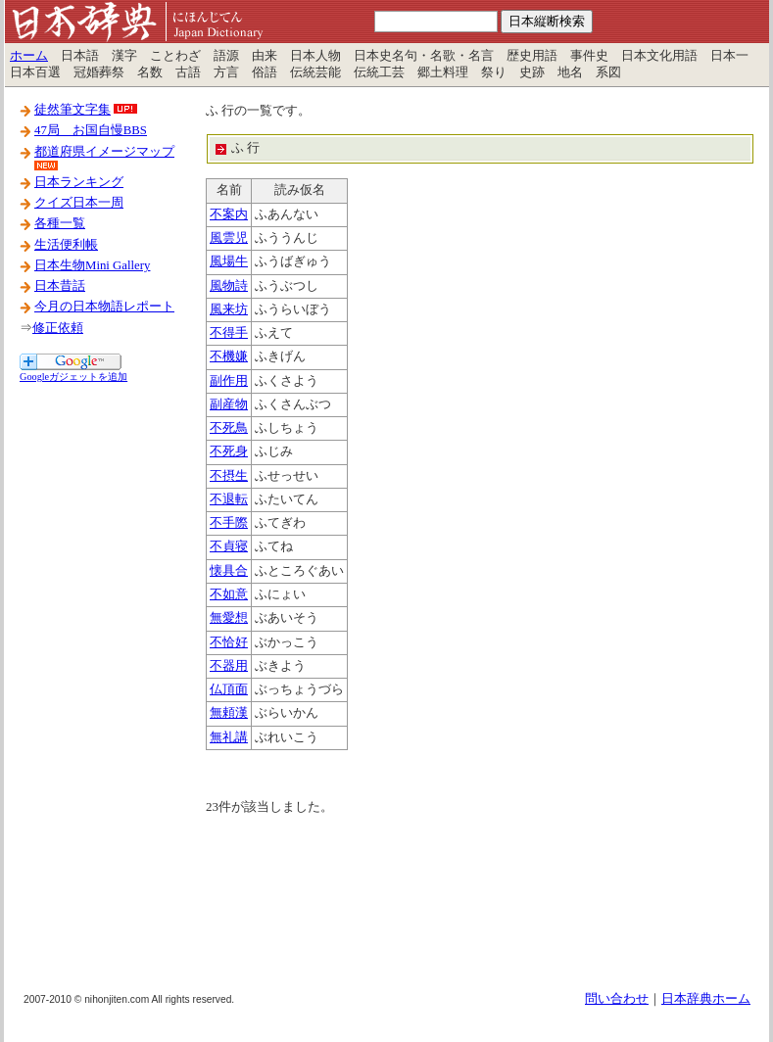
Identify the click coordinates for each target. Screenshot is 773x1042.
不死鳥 (229, 428)
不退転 (229, 499)
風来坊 (229, 309)
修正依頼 (57, 328)
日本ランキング (78, 182)
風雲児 (229, 238)
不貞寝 (229, 546)
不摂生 (229, 476)
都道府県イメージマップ (104, 152)
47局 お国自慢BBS (90, 130)
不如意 (229, 594)
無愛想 (229, 618)
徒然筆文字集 (72, 110)
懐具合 (229, 571)
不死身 (229, 451)
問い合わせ (617, 999)
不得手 (229, 333)
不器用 (229, 666)
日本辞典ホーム (705, 999)
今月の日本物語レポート (104, 306)
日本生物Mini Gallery (92, 265)
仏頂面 (229, 689)
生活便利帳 (66, 245)
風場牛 (229, 261)
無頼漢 (229, 713)
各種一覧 (59, 223)
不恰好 (229, 642)
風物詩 (229, 286)
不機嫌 (229, 356)
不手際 (229, 523)
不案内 (229, 214)
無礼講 (229, 737)
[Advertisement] (98, 678)
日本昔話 (59, 286)
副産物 (229, 404)
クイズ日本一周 (78, 203)
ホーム (29, 56)
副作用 (229, 381)
